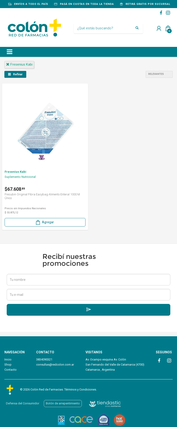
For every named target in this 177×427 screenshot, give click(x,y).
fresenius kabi (19, 64)
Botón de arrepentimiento (63, 403)
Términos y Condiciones (80, 389)
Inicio (8, 359)
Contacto (10, 369)
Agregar (44, 222)
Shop (8, 364)
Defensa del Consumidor (22, 403)
